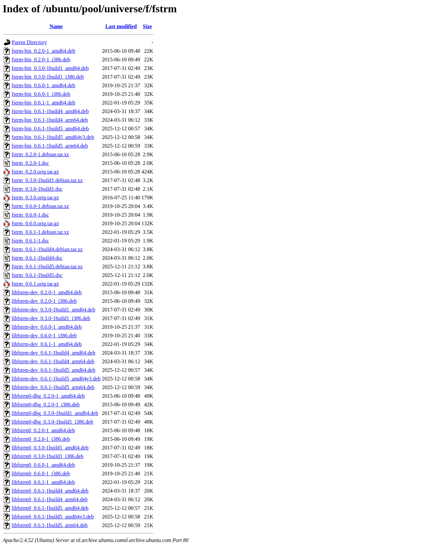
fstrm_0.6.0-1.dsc (30, 215)
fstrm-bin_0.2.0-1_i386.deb (41, 59)
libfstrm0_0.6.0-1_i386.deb (41, 473)
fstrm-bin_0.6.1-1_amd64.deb (43, 102)
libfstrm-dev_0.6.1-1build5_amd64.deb (53, 370)
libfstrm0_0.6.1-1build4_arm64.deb (50, 499)
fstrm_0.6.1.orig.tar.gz (35, 284)
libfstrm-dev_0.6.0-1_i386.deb (44, 335)
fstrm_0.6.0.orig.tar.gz (35, 223)
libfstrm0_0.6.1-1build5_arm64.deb (50, 525)
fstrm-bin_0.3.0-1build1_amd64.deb (50, 68)
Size (147, 26)
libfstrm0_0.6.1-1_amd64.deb (43, 482)
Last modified (121, 26)
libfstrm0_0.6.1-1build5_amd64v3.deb (53, 516)
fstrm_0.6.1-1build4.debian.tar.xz (47, 249)
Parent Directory (29, 42)
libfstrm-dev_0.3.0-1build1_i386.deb (51, 318)
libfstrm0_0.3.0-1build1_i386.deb (47, 456)
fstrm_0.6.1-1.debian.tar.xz (40, 232)
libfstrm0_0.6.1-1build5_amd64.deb (50, 508)
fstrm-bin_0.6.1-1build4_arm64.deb (50, 120)
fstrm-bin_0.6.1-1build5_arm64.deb (50, 146)
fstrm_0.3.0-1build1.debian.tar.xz (47, 180)
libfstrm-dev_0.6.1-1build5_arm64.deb (53, 387)
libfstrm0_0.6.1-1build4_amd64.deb (50, 491)
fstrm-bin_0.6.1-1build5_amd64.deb (50, 128)
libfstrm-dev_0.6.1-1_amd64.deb (47, 344)
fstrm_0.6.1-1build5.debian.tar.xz (47, 266)
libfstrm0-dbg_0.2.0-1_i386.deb (46, 404)
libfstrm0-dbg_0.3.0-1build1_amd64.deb (55, 413)
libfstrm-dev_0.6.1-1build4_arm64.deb (53, 361)
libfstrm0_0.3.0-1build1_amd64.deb (50, 447)
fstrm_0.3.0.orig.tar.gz (35, 197)
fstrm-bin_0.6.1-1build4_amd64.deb (50, 111)
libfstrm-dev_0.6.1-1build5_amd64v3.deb (56, 378)
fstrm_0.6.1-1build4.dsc (37, 258)
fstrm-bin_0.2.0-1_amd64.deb (43, 51)
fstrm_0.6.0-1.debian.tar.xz (40, 206)
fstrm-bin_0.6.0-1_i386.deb (41, 94)
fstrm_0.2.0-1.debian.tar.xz (40, 154)
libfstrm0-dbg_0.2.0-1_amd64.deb (48, 396)
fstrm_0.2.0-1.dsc (30, 163)
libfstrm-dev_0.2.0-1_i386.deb (44, 301)
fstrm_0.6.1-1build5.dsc (37, 275)
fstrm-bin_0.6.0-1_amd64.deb (43, 85)
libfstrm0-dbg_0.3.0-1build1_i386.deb (52, 422)
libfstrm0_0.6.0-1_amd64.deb (43, 465)
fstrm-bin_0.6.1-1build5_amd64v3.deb (53, 137)
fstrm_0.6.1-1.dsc (30, 240)
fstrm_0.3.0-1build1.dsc (37, 189)
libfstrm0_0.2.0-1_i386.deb (41, 439)
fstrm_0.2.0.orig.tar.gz (35, 171)
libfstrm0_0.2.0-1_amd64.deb (43, 430)
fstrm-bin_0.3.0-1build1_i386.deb (48, 77)
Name (56, 26)
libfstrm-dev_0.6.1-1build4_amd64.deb (53, 353)
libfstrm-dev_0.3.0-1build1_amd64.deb (53, 309)
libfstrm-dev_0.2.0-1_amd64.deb (47, 292)
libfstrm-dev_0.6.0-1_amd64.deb (47, 327)
